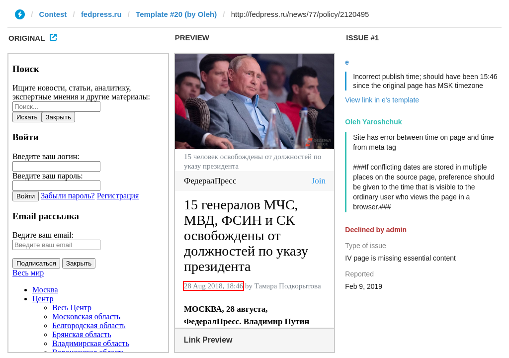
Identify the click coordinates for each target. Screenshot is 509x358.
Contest (53, 14)
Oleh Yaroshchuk (373, 122)
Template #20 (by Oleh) (176, 14)
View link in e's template (382, 100)
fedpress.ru (101, 14)
